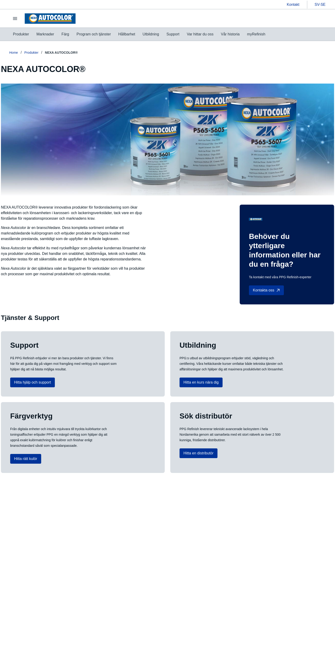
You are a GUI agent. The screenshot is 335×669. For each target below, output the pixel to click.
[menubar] (139, 34)
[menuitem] (21, 34)
